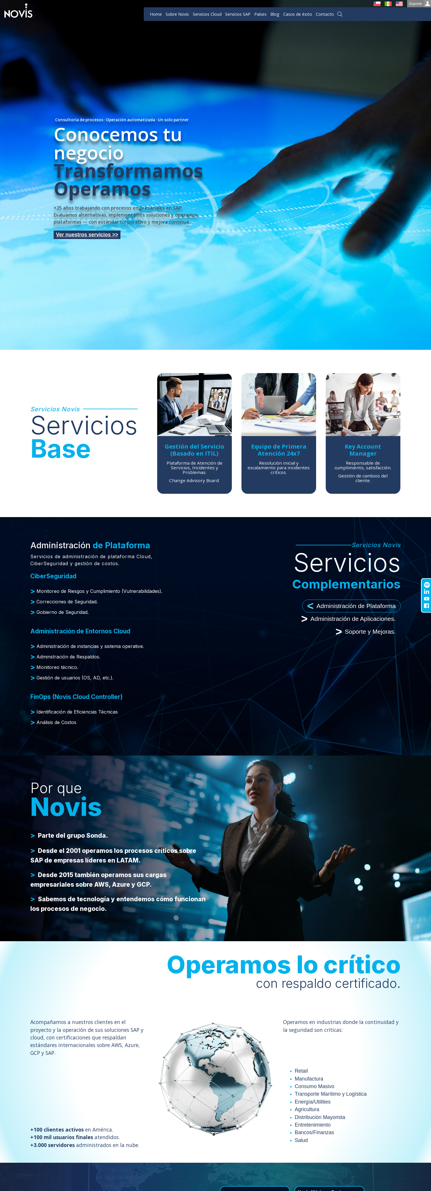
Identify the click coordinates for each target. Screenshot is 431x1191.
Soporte (420, 3)
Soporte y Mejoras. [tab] (365, 631)
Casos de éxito (297, 14)
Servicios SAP (237, 14)
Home (156, 14)
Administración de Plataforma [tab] (351, 606)
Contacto (325, 14)
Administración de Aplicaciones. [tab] (348, 618)
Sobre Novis (177, 14)
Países (260, 14)
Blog (274, 14)
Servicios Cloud (207, 14)
